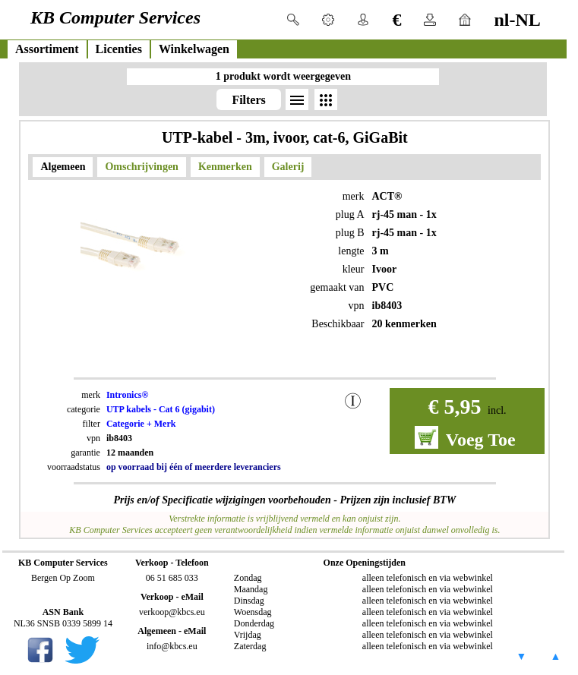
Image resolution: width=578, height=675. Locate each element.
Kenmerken (225, 166)
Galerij (288, 166)
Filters (248, 99)
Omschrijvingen (141, 166)
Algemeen (62, 166)
